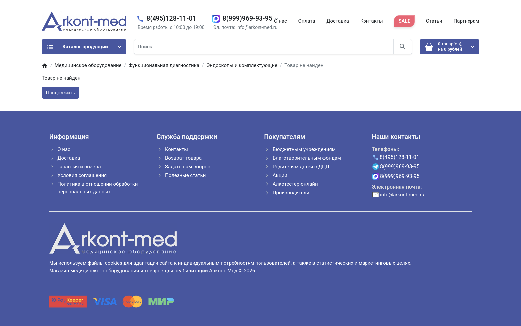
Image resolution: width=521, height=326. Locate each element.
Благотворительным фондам (307, 158)
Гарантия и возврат (80, 167)
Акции (280, 175)
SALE (404, 21)
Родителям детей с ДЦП (301, 167)
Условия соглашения (82, 175)
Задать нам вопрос (187, 167)
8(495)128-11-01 (171, 18)
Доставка (337, 21)
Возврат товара (183, 158)
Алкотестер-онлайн (295, 184)
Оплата (306, 21)
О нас (280, 21)
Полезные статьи (185, 175)
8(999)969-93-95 (247, 18)
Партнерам (466, 21)
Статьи (434, 21)
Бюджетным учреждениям (304, 149)
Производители (291, 193)
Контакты (371, 21)
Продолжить (60, 93)
